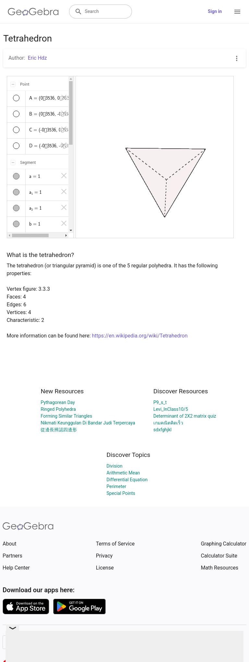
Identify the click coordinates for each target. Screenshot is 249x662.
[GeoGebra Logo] (33, 12)
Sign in (215, 11)
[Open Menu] (237, 12)
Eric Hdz (37, 58)
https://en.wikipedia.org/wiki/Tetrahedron (140, 336)
